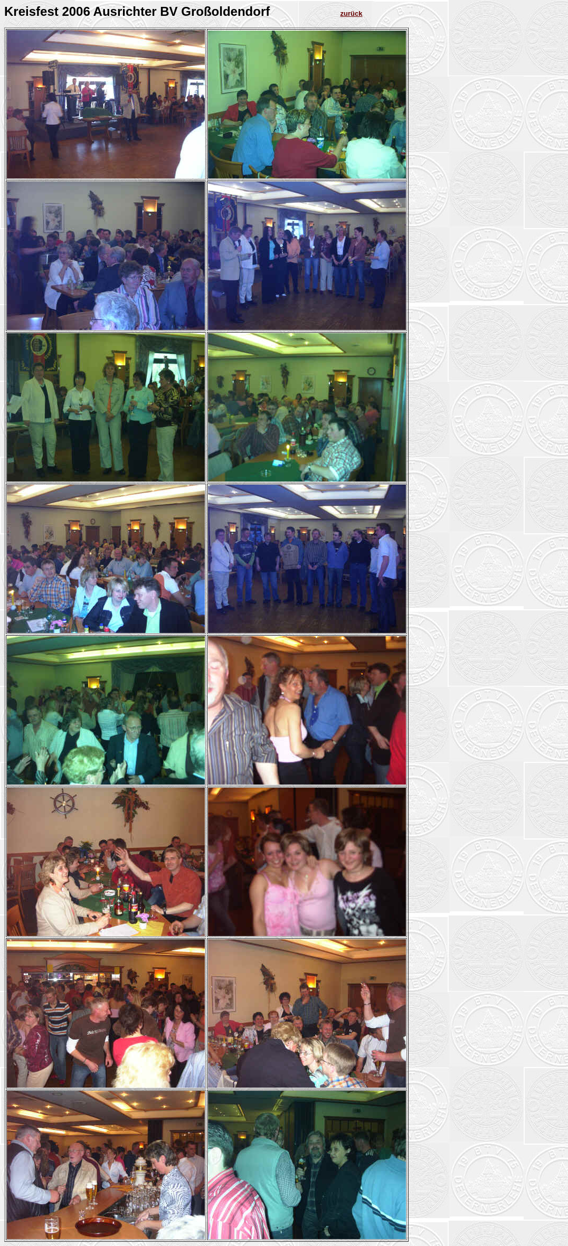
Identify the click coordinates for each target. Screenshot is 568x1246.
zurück (351, 13)
